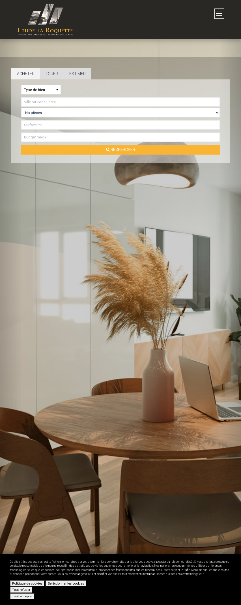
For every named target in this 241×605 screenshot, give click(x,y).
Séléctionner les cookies (66, 583)
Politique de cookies (27, 583)
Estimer (77, 73)
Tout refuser (21, 590)
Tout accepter (22, 596)
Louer (52, 73)
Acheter (26, 73)
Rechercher (120, 149)
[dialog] (120, 579)
